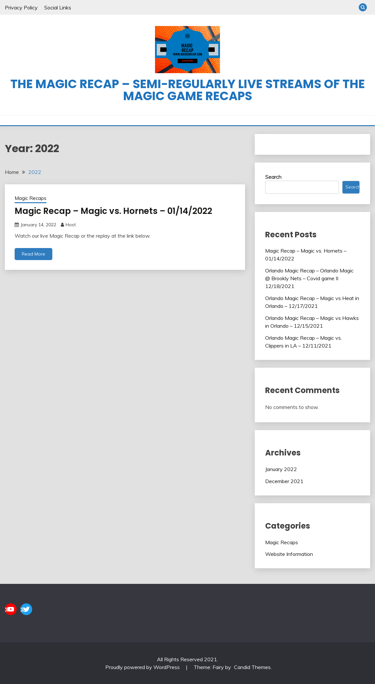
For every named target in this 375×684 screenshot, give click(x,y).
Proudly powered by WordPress (143, 667)
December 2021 (284, 481)
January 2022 (281, 469)
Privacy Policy (21, 7)
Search (273, 177)
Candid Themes (252, 667)
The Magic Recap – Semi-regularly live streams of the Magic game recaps (187, 89)
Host (71, 225)
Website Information (289, 554)
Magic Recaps (30, 198)
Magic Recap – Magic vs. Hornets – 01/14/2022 (113, 211)
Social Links (57, 7)
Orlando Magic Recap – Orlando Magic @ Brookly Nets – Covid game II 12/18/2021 (309, 278)
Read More (33, 254)
